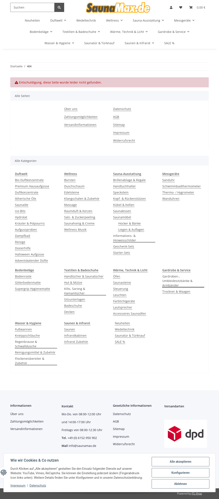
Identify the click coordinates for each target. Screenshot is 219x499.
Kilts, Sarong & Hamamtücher (74, 291)
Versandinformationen (80, 125)
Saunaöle (21, 205)
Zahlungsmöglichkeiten (81, 117)
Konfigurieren (180, 472)
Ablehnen (180, 484)
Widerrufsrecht (124, 140)
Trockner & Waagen (176, 291)
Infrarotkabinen (75, 335)
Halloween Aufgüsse (29, 254)
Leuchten (119, 295)
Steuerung (120, 289)
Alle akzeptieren (180, 461)
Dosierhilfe (23, 248)
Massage (70, 205)
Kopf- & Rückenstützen (129, 199)
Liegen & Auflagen (131, 229)
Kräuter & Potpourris (30, 223)
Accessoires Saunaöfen (129, 313)
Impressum (121, 133)
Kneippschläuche (27, 335)
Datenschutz (122, 109)
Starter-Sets (121, 253)
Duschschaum (74, 186)
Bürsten (69, 180)
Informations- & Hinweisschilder (124, 238)
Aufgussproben (26, 229)
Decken (69, 312)
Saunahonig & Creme (79, 223)
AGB (116, 117)
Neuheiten (122, 323)
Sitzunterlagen (74, 299)
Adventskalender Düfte (31, 260)
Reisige (20, 242)
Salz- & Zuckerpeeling (79, 217)
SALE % (120, 342)
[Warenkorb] (197, 7)
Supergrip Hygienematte (32, 289)
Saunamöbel (122, 217)
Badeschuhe (73, 306)
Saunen (69, 329)
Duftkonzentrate (26, 192)
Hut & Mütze (73, 282)
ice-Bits (20, 211)
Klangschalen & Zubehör (81, 199)
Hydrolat (21, 217)
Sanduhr (168, 180)
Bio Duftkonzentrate (29, 180)
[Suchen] (32, 7)
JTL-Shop (197, 493)
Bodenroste (23, 276)
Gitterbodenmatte (28, 282)
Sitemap (119, 125)
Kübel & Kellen (123, 205)
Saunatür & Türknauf (130, 335)
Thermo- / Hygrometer (178, 192)
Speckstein (121, 192)
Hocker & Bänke (129, 223)
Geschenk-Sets (123, 246)
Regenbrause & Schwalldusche (26, 344)
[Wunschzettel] (181, 7)
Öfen (116, 276)
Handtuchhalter (124, 186)
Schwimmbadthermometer (181, 186)
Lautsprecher (122, 307)
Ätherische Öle (25, 199)
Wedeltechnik (124, 329)
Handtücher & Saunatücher (84, 276)
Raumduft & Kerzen (78, 211)
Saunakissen (122, 211)
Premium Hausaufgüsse (32, 186)
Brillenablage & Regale (129, 180)
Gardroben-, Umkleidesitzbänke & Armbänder (177, 280)
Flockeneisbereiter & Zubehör (29, 361)
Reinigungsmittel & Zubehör (35, 352)
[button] (171, 7)
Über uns (70, 109)
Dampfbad (22, 236)
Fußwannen (23, 329)
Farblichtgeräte (124, 301)
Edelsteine (71, 192)
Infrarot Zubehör (76, 342)
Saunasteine (122, 282)
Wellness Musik (75, 229)
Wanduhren (170, 199)
